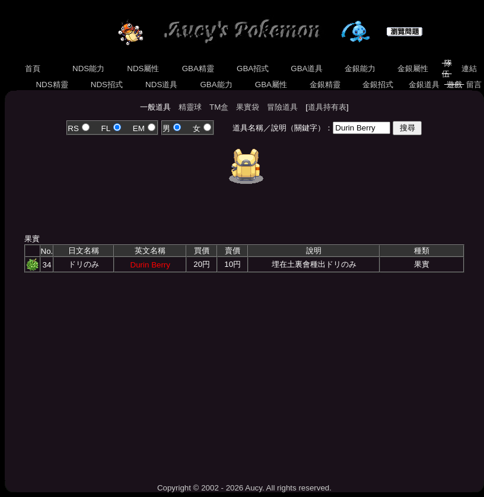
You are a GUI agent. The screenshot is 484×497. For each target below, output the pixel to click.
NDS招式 (106, 84)
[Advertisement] (244, 374)
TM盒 (218, 107)
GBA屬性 (271, 84)
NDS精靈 (52, 84)
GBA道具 (307, 68)
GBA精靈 (198, 68)
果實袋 (247, 107)
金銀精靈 (324, 84)
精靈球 (190, 107)
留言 (473, 84)
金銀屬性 (412, 68)
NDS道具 (161, 84)
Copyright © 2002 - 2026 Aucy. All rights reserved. (244, 487)
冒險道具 (282, 107)
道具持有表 (327, 107)
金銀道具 (423, 84)
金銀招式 (377, 84)
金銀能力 (359, 68)
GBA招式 (252, 68)
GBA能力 (216, 84)
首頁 (33, 68)
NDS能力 (88, 68)
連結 (469, 68)
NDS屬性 (143, 68)
